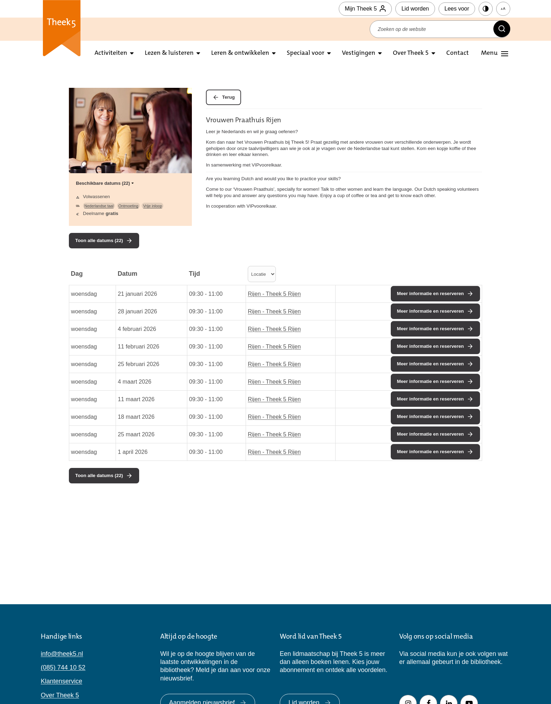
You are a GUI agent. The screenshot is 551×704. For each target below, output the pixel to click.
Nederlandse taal (99, 206)
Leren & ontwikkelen (240, 53)
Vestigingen (358, 53)
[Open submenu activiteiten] (132, 53)
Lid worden (415, 9)
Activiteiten (111, 53)
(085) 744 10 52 (63, 667)
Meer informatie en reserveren (430, 293)
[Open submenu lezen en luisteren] (198, 53)
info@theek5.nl (62, 653)
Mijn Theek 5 (365, 9)
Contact (457, 53)
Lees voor (457, 9)
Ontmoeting (128, 206)
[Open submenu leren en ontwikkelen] (274, 53)
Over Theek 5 (411, 53)
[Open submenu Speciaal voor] (329, 53)
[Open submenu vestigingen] (380, 53)
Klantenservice (61, 681)
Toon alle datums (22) (99, 240)
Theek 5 (62, 28)
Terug (228, 97)
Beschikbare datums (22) (105, 183)
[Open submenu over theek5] (433, 53)
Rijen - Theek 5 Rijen (274, 294)
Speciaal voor (305, 53)
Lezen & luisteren (169, 53)
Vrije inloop (152, 206)
